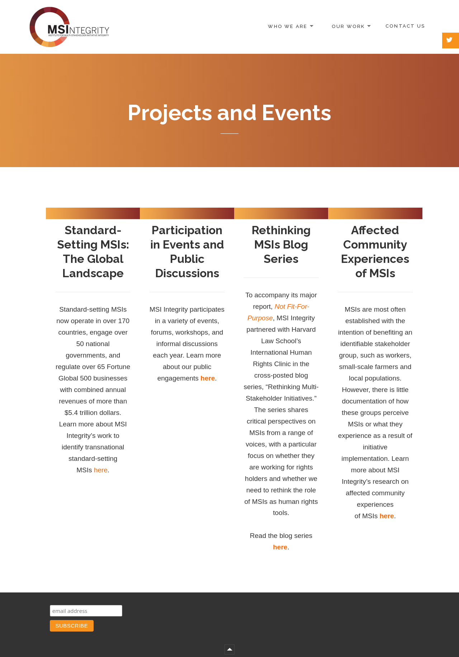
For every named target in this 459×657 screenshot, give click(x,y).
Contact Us (405, 26)
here (101, 470)
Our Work (348, 26)
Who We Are (287, 26)
